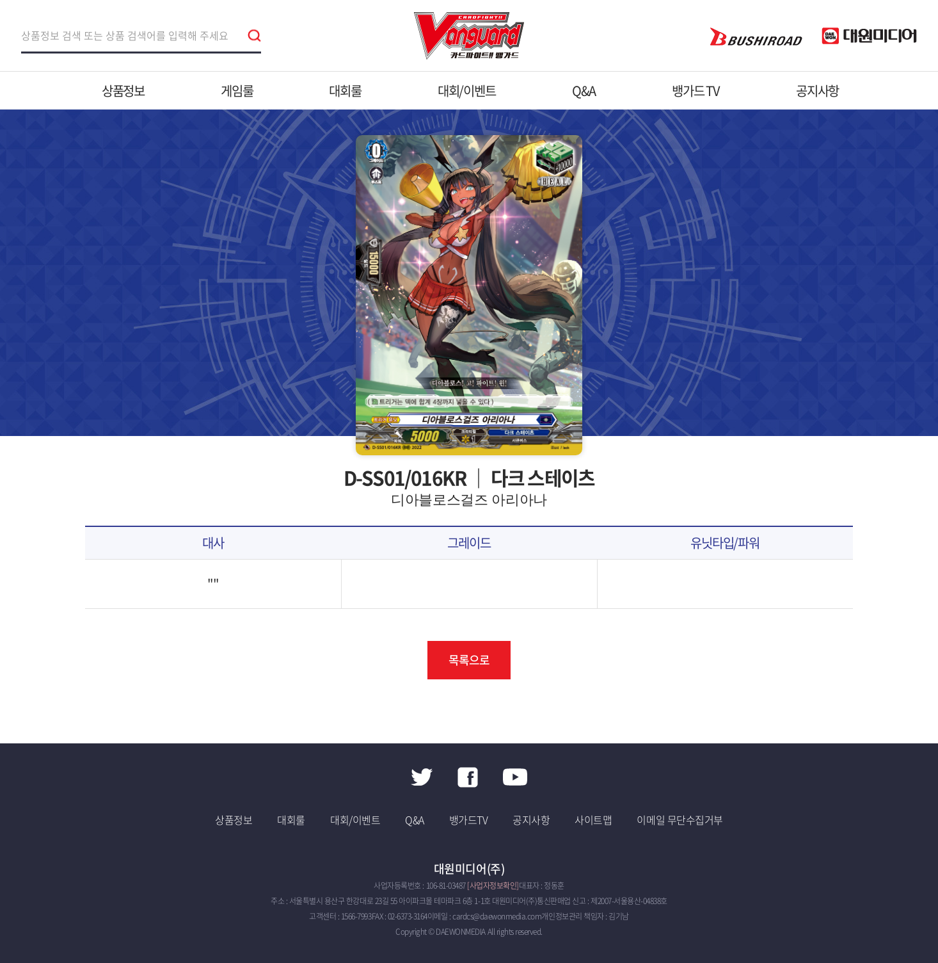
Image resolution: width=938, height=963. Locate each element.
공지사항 (817, 90)
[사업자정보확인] (493, 885)
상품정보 (123, 90)
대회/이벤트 (467, 90)
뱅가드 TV (696, 90)
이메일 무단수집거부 (679, 820)
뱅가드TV (468, 820)
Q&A (584, 90)
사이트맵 (593, 820)
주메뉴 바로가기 (0, 0)
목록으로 (469, 659)
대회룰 (345, 90)
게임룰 (237, 90)
